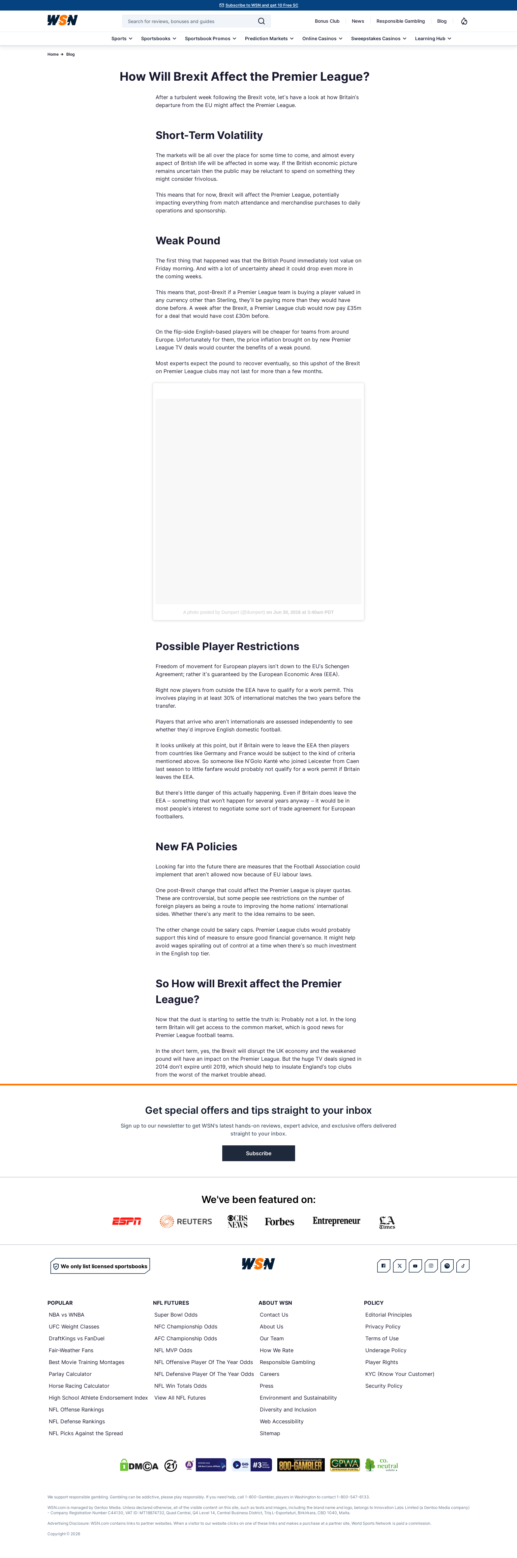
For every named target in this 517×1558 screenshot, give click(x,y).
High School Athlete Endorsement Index (98, 1397)
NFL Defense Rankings (77, 1421)
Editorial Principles (388, 1314)
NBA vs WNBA (66, 1314)
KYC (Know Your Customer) (400, 1374)
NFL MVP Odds (173, 1350)
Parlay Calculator (70, 1374)
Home (53, 54)
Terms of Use (382, 1338)
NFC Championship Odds (185, 1326)
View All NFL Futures (180, 1397)
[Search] (261, 21)
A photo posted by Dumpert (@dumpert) (224, 612)
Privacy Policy (383, 1326)
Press (266, 1385)
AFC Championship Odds (185, 1338)
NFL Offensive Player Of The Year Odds (203, 1362)
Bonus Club (327, 21)
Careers (269, 1374)
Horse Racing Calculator (79, 1385)
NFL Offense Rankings (76, 1409)
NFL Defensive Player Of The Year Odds (204, 1374)
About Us (271, 1326)
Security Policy (384, 1385)
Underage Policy (386, 1350)
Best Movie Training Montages (86, 1362)
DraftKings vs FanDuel (77, 1338)
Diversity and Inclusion (288, 1409)
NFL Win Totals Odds (180, 1385)
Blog (442, 21)
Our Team (272, 1338)
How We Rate (276, 1350)
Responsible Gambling (401, 21)
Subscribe (258, 1153)
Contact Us (274, 1314)
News (358, 21)
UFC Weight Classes (74, 1326)
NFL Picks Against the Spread (86, 1433)
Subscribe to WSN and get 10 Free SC (262, 5)
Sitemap (270, 1433)
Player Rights (381, 1362)
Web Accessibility (282, 1421)
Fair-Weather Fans (71, 1350)
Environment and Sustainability (298, 1397)
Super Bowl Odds (176, 1314)
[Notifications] (464, 21)
